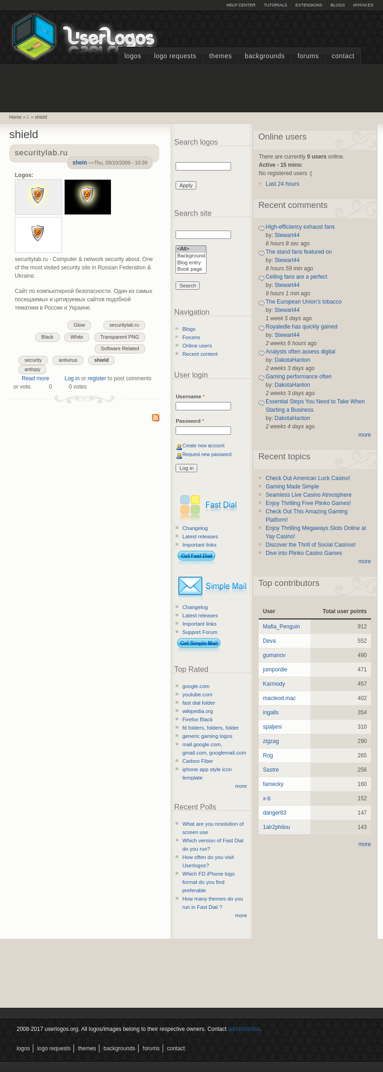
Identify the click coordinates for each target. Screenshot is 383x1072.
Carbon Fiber (197, 761)
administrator (244, 1029)
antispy (32, 369)
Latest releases (200, 536)
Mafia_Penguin (281, 626)
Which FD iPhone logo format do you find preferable (208, 882)
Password (190, 421)
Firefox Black (197, 719)
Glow (79, 325)
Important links (199, 545)
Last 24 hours (282, 184)
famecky (273, 784)
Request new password (207, 454)
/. (28, 117)
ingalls (271, 712)
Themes (220, 56)
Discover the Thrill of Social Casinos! (311, 545)
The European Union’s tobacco (304, 301)
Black (47, 337)
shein (80, 162)
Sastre (271, 770)
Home (15, 117)
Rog (268, 755)
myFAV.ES (363, 5)
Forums (308, 56)
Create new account (203, 445)
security (33, 360)
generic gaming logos (207, 736)
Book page (191, 269)
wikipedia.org (197, 711)
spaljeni (272, 727)
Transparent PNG (119, 337)
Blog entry (191, 263)
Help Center (240, 5)
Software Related (120, 348)
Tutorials (275, 5)
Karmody (274, 684)
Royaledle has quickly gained (301, 326)
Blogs (337, 5)
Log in (72, 378)
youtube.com (197, 694)
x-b (267, 798)
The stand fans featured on (299, 252)
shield (41, 117)
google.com (196, 686)
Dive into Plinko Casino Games (304, 553)
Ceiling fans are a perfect (296, 277)
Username (190, 396)
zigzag (271, 741)
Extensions (308, 5)
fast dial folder (198, 703)
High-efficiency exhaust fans (300, 227)
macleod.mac (279, 698)
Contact (343, 56)
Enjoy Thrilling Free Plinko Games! (308, 503)
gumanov (274, 655)
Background (191, 256)
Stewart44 (286, 235)
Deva (269, 641)
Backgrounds (265, 56)
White (76, 337)
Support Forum (200, 632)
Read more (35, 378)
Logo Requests (175, 56)
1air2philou (276, 827)
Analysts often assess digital (300, 351)
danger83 (274, 813)
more (241, 786)
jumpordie (275, 669)
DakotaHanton (292, 360)
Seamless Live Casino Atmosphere (309, 495)
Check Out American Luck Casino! (308, 478)
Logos (132, 56)
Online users (197, 345)
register (97, 378)
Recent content (200, 354)
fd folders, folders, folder (210, 728)
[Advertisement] (192, 87)
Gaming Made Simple (292, 486)
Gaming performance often (299, 376)
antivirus (68, 360)
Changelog (195, 528)
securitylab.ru (124, 325)
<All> (191, 249)
